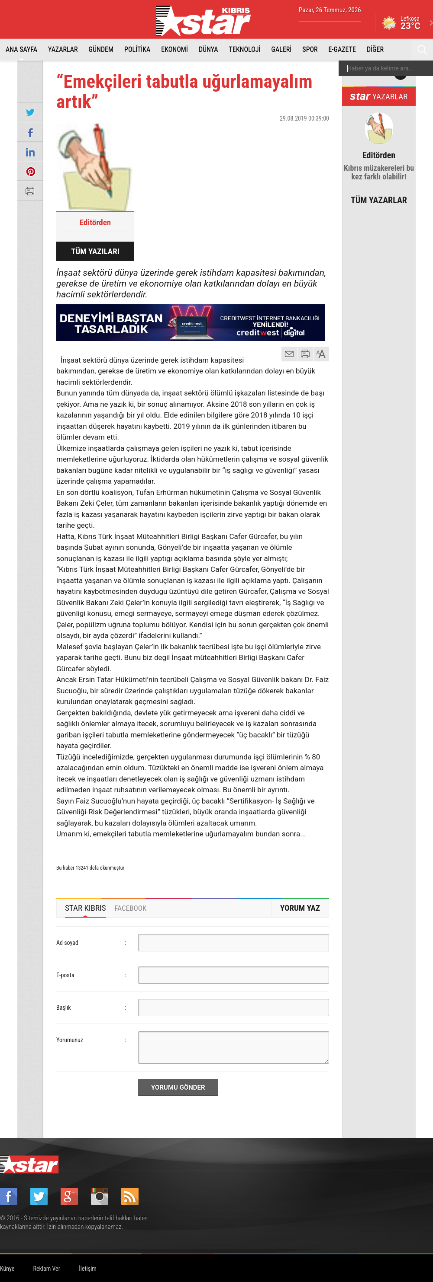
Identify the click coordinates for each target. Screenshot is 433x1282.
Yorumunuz (69, 1039)
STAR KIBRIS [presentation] (85, 908)
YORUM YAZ (300, 908)
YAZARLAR (63, 49)
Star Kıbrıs (208, 21)
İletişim (88, 1268)
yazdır (305, 354)
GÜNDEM (101, 49)
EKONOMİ (174, 49)
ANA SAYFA (21, 49)
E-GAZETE (342, 49)
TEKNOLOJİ (245, 49)
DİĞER (375, 49)
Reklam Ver (46, 1268)
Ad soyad (67, 942)
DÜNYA (208, 49)
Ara (422, 50)
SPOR (309, 49)
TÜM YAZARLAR (379, 199)
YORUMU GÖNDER (178, 1087)
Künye (7, 1268)
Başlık (63, 1007)
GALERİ (281, 49)
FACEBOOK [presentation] (131, 908)
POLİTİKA (137, 49)
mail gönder (289, 354)
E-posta (65, 975)
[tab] (85, 908)
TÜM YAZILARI (95, 251)
